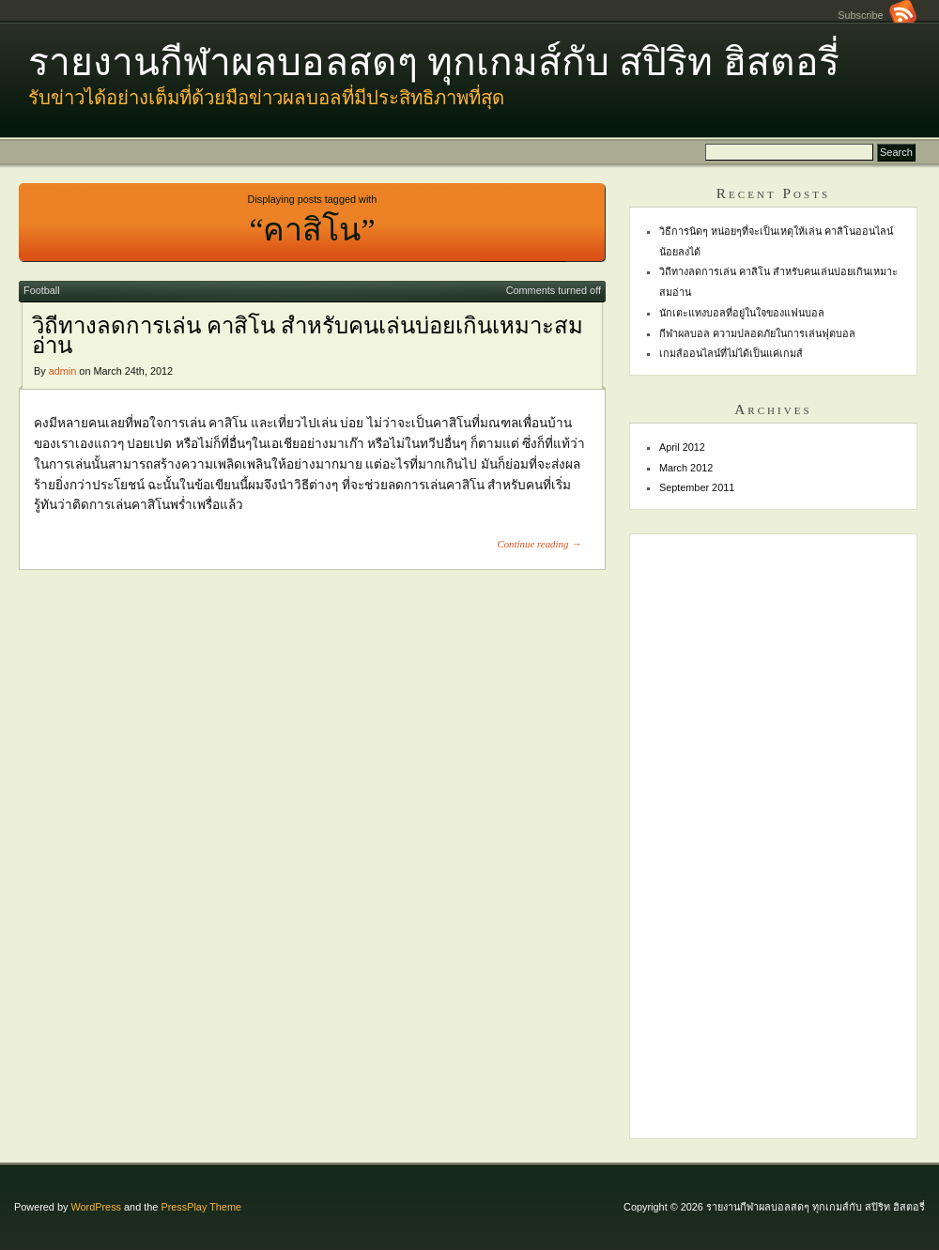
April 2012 (682, 447)
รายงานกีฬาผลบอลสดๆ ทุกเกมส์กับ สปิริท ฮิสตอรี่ (433, 62)
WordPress (95, 1206)
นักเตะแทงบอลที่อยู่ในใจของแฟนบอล (741, 312)
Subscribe (877, 15)
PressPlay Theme (201, 1206)
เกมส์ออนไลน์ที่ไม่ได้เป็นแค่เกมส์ (731, 353)
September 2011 (696, 487)
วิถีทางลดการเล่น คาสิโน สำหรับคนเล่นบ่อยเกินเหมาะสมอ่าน (307, 336)
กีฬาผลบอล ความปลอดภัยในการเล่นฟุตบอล (757, 333)
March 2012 (686, 467)
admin (63, 371)
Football (41, 290)
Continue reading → (539, 543)
